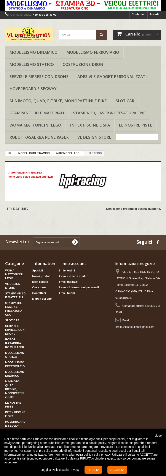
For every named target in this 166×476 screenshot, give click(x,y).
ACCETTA (117, 469)
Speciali (37, 270)
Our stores (39, 287)
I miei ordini (67, 270)
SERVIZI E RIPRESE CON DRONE (39, 76)
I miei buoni (67, 293)
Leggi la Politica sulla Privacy (60, 469)
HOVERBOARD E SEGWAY (33, 88)
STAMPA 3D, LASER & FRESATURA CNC (109, 112)
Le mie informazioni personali (79, 287)
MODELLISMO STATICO (32, 64)
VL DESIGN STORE (94, 137)
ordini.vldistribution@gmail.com (134, 326)
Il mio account (72, 263)
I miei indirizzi (68, 281)
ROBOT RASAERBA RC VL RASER (39, 137)
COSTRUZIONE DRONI (84, 64)
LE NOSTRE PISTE (135, 125)
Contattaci (138, 14)
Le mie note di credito (73, 276)
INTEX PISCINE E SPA (90, 125)
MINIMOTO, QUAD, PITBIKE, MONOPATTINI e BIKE (58, 100)
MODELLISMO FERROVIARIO (92, 52)
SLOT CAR (125, 100)
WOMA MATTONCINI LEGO (35, 125)
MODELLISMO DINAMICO (33, 52)
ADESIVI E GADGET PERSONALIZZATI (112, 76)
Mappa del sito (42, 298)
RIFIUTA (93, 469)
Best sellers (40, 281)
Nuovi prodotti (41, 276)
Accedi (154, 14)
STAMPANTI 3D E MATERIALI (37, 112)
